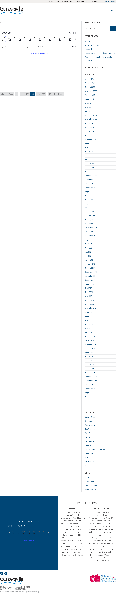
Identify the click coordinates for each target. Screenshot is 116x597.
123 (22, 94)
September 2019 (91, 312)
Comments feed (91, 486)
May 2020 (88, 296)
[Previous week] (2, 39)
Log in (87, 477)
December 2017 (91, 376)
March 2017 (89, 405)
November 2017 (91, 380)
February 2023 (90, 167)
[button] (111, 10)
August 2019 (89, 316)
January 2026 (90, 87)
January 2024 (90, 135)
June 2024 (89, 123)
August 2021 (89, 240)
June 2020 (89, 292)
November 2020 (91, 276)
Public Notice (90, 445)
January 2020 (90, 304)
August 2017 (89, 392)
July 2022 (88, 195)
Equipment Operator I (93, 45)
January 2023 (90, 171)
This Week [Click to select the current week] (40, 46)
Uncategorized (90, 461)
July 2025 (88, 103)
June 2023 (89, 151)
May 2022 (88, 203)
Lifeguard (88, 49)
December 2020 (91, 272)
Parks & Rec (89, 437)
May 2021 (88, 252)
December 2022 (91, 175)
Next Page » (58, 94)
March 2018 (89, 364)
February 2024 (90, 131)
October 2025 (90, 95)
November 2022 (91, 179)
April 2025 (88, 111)
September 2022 (91, 187)
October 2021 (90, 232)
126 (39, 94)
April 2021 (88, 256)
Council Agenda (91, 425)
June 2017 (89, 396)
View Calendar (29, 540)
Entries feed (89, 482)
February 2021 (90, 264)
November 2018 (91, 344)
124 (28, 94)
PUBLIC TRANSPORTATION (95, 449)
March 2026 (89, 79)
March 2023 (89, 163)
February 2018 (90, 368)
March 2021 (89, 260)
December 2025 (91, 91)
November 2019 (91, 308)
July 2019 (88, 320)
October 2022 (90, 183)
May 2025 (88, 107)
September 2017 (91, 388)
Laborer (88, 41)
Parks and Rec (90, 441)
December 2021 (91, 224)
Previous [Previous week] (7, 46)
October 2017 (90, 384)
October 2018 (90, 348)
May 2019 (88, 328)
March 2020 (89, 300)
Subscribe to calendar (38, 53)
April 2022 (88, 208)
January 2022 (90, 220)
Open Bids (88, 433)
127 (44, 94)
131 (51, 94)
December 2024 (91, 115)
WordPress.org (90, 490)
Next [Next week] (74, 46)
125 (33, 94)
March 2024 (89, 127)
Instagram (5, 573)
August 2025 (89, 99)
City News (88, 421)
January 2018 (90, 372)
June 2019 (89, 324)
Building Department (92, 417)
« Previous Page (7, 94)
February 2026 (90, 83)
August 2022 (89, 191)
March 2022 (89, 212)
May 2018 (88, 360)
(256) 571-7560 (108, 2)
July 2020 (88, 288)
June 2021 (89, 248)
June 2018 (89, 356)
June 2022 (89, 199)
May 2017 (88, 400)
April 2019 (88, 332)
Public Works (90, 453)
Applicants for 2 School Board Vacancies (100, 53)
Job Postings (90, 429)
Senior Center (90, 457)
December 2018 (91, 340)
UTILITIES (88, 465)
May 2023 (88, 155)
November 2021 (91, 228)
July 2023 (88, 147)
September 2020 (91, 280)
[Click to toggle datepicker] (7, 33)
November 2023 (91, 139)
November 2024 (91, 119)
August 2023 (89, 143)
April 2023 (88, 159)
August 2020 (89, 284)
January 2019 (90, 336)
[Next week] (75, 39)
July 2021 (88, 244)
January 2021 (90, 268)
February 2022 (90, 216)
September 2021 (91, 236)
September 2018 (91, 352)
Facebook (1, 573)
